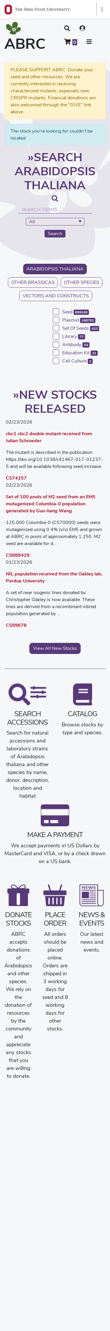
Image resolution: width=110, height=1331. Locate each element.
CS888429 (18, 555)
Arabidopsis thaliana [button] (55, 269)
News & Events (92, 919)
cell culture (77, 361)
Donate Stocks (18, 919)
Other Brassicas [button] (33, 282)
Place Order (55, 919)
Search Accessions (27, 718)
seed (75, 312)
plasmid (78, 320)
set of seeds (80, 328)
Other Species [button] (81, 282)
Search (55, 233)
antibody (75, 344)
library (73, 336)
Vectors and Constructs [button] (56, 296)
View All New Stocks (55, 648)
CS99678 (16, 625)
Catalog (82, 713)
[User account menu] (82, 28)
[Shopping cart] (71, 41)
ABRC (24, 43)
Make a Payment (55, 834)
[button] (67, 28)
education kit (80, 353)
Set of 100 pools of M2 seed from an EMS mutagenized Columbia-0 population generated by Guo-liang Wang (50, 504)
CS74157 (16, 478)
